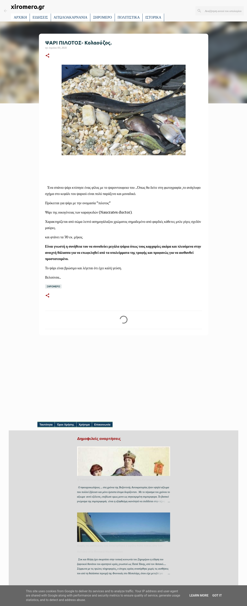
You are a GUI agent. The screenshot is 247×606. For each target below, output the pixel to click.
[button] (47, 55)
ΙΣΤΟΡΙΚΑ (153, 17)
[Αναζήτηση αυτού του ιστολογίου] (223, 10)
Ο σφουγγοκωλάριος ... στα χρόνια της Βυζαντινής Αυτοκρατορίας (119, 479)
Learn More (198, 595)
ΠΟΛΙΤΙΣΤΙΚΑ (129, 17)
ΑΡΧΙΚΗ (20, 17)
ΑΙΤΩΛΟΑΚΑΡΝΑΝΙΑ (71, 17)
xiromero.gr (28, 6)
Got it (217, 595)
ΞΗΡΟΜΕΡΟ (102, 17)
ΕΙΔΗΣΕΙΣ (40, 17)
